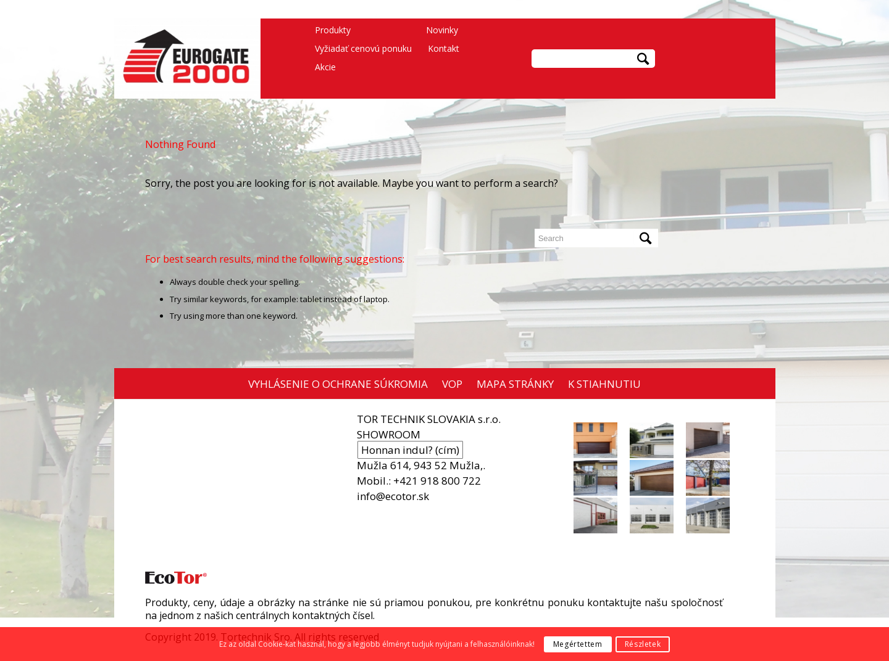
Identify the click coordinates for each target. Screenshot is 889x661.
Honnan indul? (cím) (410, 450)
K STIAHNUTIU (604, 384)
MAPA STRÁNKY (515, 384)
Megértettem (578, 644)
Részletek (643, 644)
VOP (452, 384)
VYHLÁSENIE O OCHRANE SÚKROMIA (338, 384)
